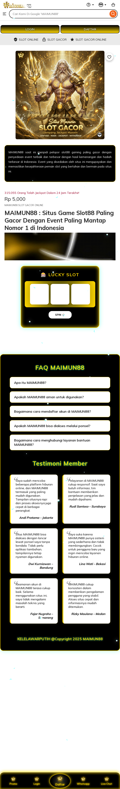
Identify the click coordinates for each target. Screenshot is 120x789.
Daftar (60, 781)
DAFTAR (90, 29)
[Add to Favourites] (109, 57)
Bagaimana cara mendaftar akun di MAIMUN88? (52, 411)
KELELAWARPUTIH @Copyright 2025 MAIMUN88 (60, 639)
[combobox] (59, 13)
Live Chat (106, 781)
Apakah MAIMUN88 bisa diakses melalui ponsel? (52, 426)
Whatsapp (83, 781)
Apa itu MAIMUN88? (30, 382)
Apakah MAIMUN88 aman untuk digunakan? (49, 397)
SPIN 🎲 (60, 314)
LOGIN (30, 29)
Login (37, 781)
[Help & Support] (90, 4)
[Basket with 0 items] (113, 4)
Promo (13, 781)
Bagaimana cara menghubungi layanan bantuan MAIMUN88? (52, 442)
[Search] (113, 13)
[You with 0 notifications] (102, 4)
